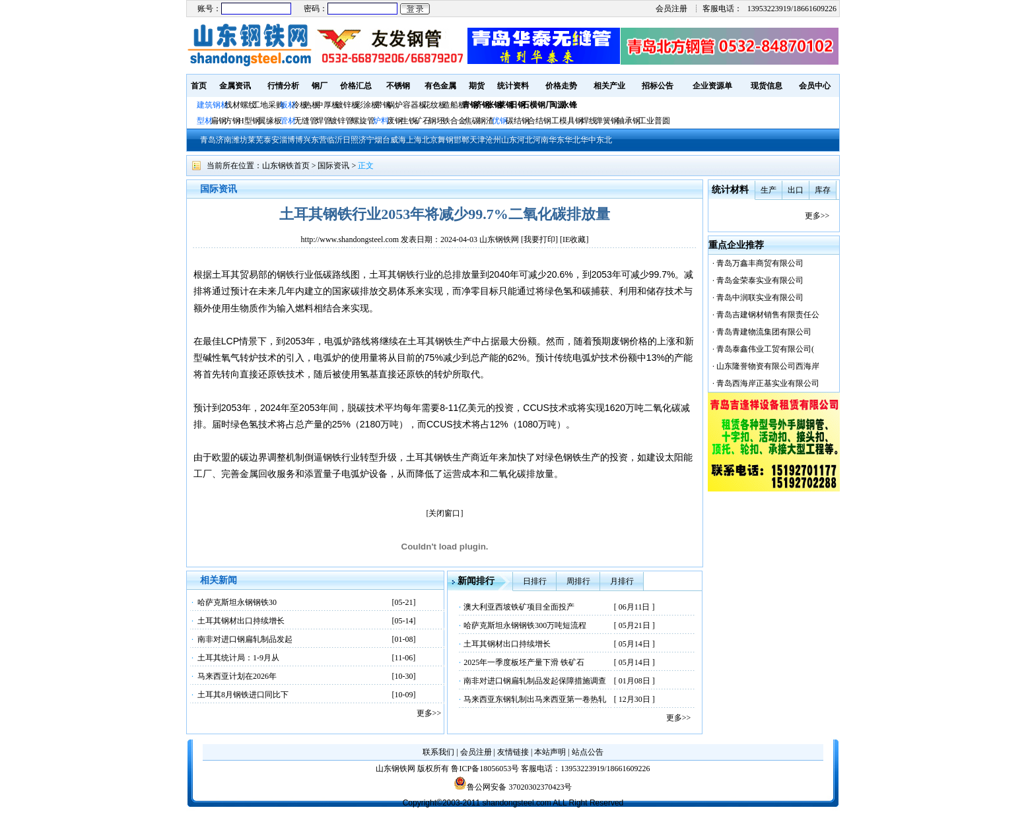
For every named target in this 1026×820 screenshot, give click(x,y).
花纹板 (434, 105)
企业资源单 (712, 85)
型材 (205, 120)
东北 (604, 139)
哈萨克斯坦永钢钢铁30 (237, 602)
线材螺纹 (240, 105)
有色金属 (440, 85)
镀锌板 (347, 105)
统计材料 (730, 190)
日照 (351, 139)
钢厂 (319, 85)
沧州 (493, 139)
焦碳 (472, 120)
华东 (556, 139)
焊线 (589, 120)
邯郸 (461, 139)
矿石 (422, 120)
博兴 (303, 139)
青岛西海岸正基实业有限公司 (767, 383)
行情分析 (283, 85)
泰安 (271, 139)
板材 (288, 105)
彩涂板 (367, 105)
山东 (509, 139)
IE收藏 (574, 239)
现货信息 (766, 85)
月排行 (622, 581)
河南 (541, 139)
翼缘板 (270, 120)
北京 (430, 139)
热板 (312, 105)
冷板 (300, 105)
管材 (288, 120)
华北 (572, 139)
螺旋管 (363, 120)
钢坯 (436, 120)
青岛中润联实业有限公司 (760, 297)
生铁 (409, 120)
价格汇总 (356, 85)
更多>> (429, 713)
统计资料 (513, 85)
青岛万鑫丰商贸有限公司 (760, 263)
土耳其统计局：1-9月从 (238, 657)
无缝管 (306, 120)
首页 (199, 85)
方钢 (232, 120)
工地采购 (268, 105)
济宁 (366, 139)
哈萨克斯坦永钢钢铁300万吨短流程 (524, 625)
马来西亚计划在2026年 (237, 676)
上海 (414, 139)
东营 (319, 139)
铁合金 (454, 120)
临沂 (335, 139)
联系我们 (438, 752)
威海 (398, 139)
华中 (588, 139)
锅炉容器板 (407, 105)
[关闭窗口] (445, 513)
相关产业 (609, 85)
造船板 (454, 105)
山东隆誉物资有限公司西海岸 (767, 366)
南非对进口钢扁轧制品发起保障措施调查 (534, 680)
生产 (768, 190)
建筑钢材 (212, 105)
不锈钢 (398, 85)
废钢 (395, 120)
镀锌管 (341, 120)
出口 (796, 190)
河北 (525, 139)
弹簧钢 (607, 120)
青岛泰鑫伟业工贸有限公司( (765, 349)
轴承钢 (628, 120)
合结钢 (539, 120)
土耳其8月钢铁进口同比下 (243, 694)
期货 (477, 85)
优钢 (500, 120)
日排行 (535, 581)
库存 (823, 190)
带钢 (383, 105)
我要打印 (539, 239)
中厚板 (327, 105)
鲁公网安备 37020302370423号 (513, 787)
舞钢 (446, 139)
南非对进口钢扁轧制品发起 (244, 639)
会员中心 (815, 85)
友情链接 (513, 752)
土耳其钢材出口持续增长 (241, 620)
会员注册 (671, 8)
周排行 (578, 581)
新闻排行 (476, 581)
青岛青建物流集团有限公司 (763, 331)
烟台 (382, 139)
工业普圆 (654, 120)
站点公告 (587, 752)
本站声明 (550, 752)
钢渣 (486, 120)
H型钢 (249, 120)
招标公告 (657, 85)
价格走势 (561, 85)
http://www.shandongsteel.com (350, 239)
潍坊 (240, 139)
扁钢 (218, 120)
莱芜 (255, 139)
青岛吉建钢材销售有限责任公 (767, 314)
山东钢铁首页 (286, 165)
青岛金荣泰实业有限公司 (760, 280)
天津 (477, 139)
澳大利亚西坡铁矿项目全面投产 (518, 607)
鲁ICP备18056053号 (485, 768)
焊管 (323, 120)
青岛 (208, 139)
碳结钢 (518, 120)
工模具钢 (566, 120)
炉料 (381, 120)
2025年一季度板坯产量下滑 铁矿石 (523, 662)
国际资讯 (333, 165)
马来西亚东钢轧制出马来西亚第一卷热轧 (534, 699)
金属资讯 (235, 85)
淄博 (287, 139)
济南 (224, 139)
